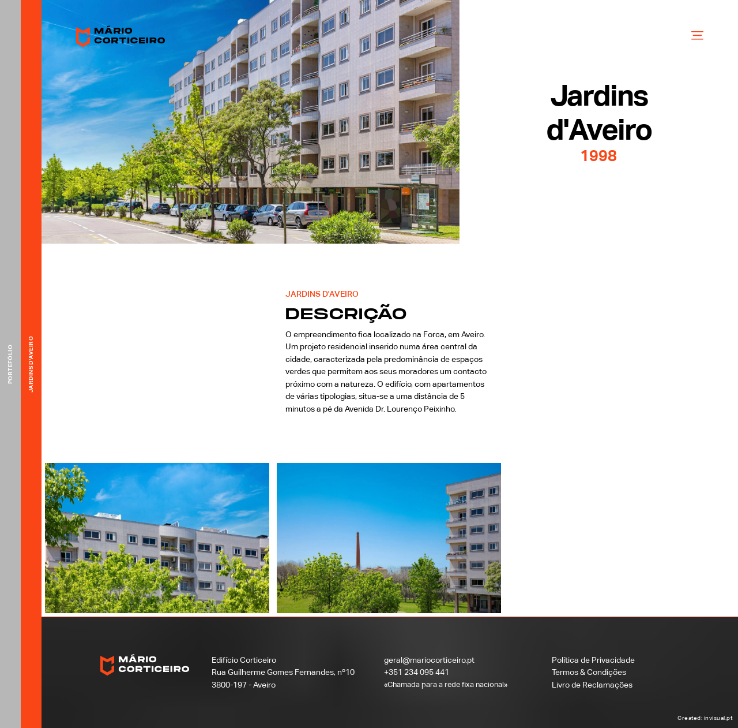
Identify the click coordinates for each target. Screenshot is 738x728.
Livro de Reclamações (592, 684)
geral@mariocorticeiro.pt (429, 659)
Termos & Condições (589, 672)
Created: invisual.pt (704, 718)
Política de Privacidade (593, 659)
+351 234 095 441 (416, 672)
